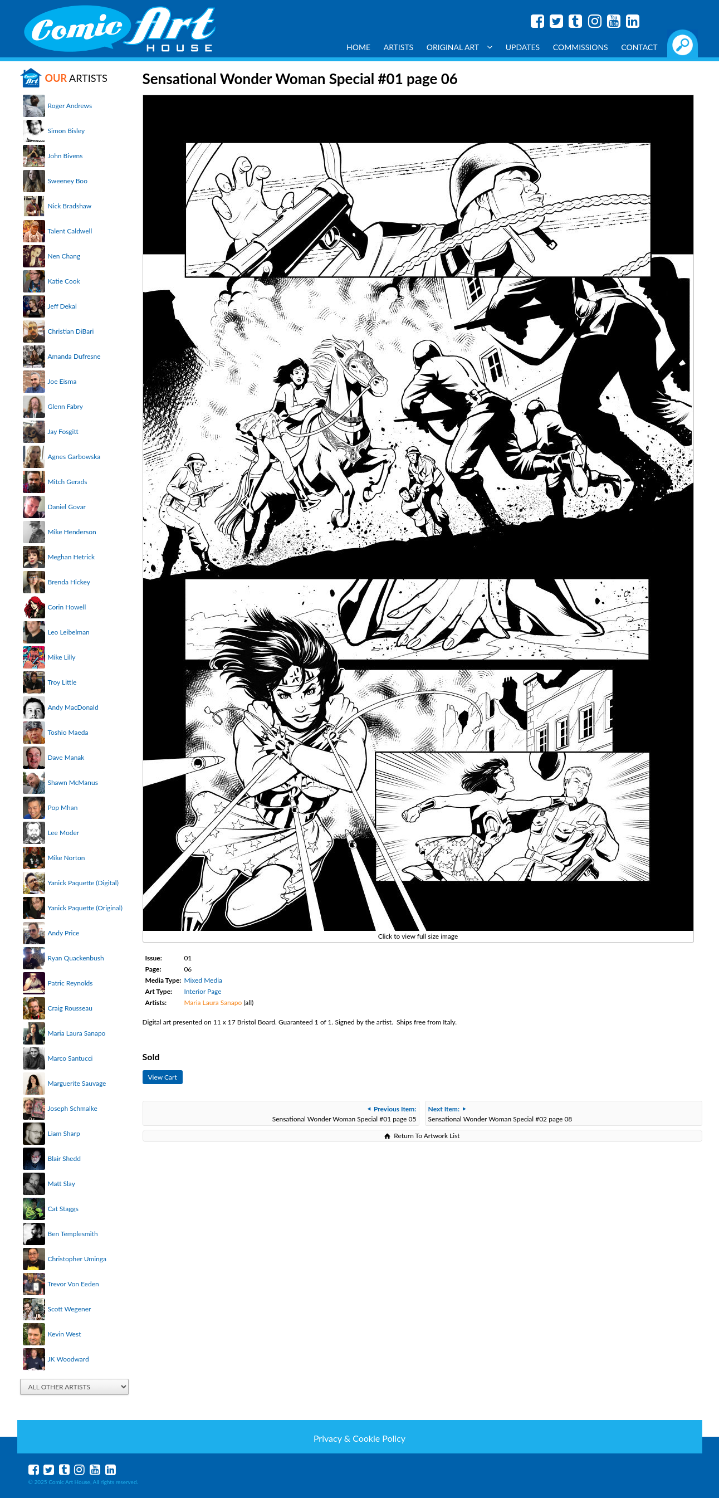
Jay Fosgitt (63, 431)
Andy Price (64, 933)
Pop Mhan (63, 807)
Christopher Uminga (77, 1259)
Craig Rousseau (70, 1008)
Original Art (459, 47)
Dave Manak (66, 757)
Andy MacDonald (73, 707)
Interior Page (202, 991)
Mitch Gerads (67, 481)
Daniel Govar (67, 506)
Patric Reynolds (70, 983)
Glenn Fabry (66, 406)
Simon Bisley (66, 130)
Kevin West (64, 1334)
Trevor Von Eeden (73, 1284)
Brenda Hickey (69, 582)
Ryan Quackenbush (76, 958)
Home (358, 47)
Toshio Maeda (68, 732)
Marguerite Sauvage (77, 1083)
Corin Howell (67, 607)
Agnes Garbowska (74, 456)
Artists (399, 47)
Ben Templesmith (73, 1233)
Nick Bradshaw (70, 206)
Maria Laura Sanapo (77, 1033)
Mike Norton (66, 857)
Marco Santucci (70, 1058)
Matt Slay (61, 1183)
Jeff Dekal (62, 306)
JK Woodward (68, 1359)
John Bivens (65, 156)
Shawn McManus (73, 782)
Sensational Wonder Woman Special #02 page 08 (500, 1114)
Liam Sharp (64, 1133)
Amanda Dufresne (74, 356)
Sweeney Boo (67, 181)
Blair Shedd (64, 1158)
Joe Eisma (62, 381)
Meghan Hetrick (71, 557)
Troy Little (62, 682)
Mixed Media (203, 980)
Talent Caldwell (70, 231)
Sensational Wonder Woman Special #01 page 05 (344, 1114)
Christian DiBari (71, 331)
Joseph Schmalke (72, 1108)
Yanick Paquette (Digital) (83, 883)
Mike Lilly (62, 657)
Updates (523, 47)
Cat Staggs (63, 1208)
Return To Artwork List (426, 1135)
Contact (639, 47)
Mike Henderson (72, 532)
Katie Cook (64, 281)
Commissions (580, 47)
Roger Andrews (70, 105)
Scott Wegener (69, 1309)
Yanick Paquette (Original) (85, 908)
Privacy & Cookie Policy (359, 1438)
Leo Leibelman (69, 632)
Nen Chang (64, 256)
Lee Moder (64, 832)
